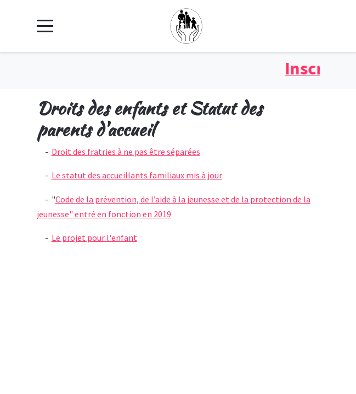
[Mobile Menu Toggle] (45, 26)
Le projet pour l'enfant (94, 237)
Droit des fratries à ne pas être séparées (126, 151)
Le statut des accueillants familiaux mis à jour (137, 175)
